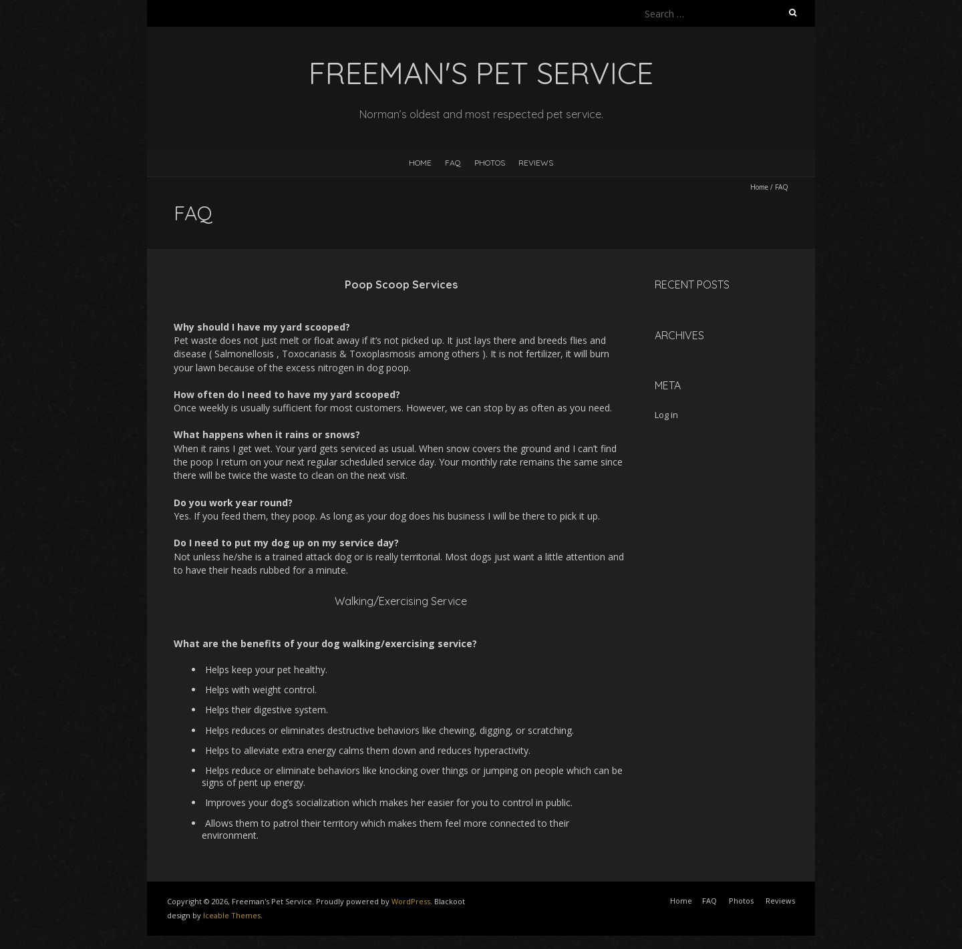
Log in (666, 415)
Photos (489, 163)
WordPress (410, 901)
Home (420, 163)
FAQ (453, 163)
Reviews (535, 163)
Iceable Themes (232, 915)
